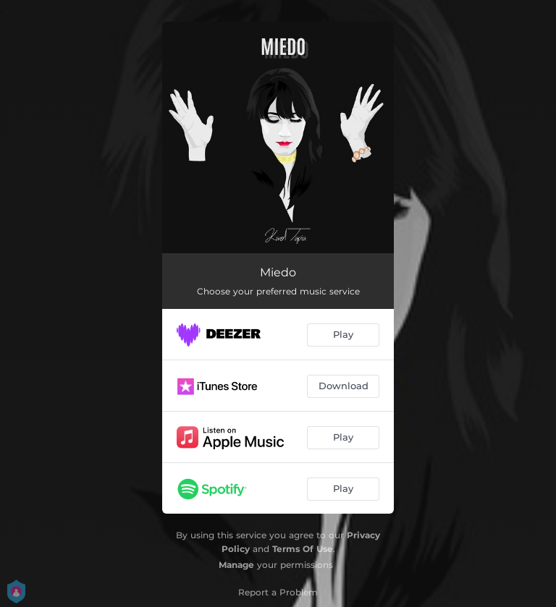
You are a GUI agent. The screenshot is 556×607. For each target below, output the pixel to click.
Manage (236, 564)
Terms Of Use (302, 548)
